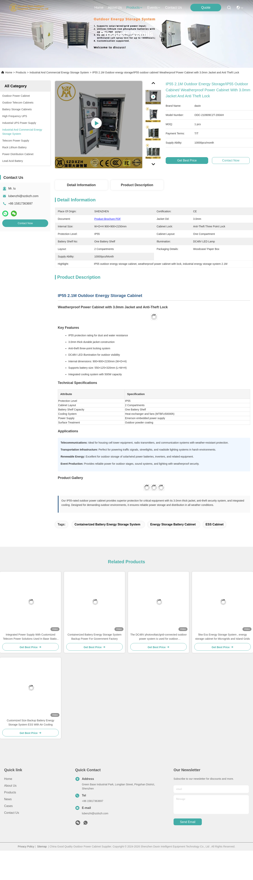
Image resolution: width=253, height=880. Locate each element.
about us (115, 7)
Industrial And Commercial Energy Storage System (59, 72)
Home (98, 7)
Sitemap (42, 846)
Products (21, 72)
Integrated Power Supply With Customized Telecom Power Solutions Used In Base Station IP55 (30, 637)
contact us (173, 7)
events (154, 7)
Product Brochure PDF (107, 218)
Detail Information (81, 185)
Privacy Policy (26, 846)
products (134, 7)
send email (187, 822)
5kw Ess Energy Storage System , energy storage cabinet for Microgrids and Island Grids (222, 636)
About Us (10, 785)
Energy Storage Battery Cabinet (173, 524)
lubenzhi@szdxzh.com (23, 196)
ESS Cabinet (214, 524)
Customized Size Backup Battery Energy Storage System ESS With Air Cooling (30, 722)
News (8, 799)
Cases (8, 806)
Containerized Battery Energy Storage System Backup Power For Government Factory (94, 636)
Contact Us (11, 812)
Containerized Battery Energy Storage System (107, 524)
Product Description (137, 185)
